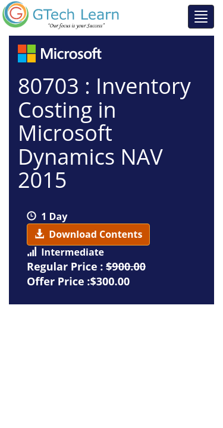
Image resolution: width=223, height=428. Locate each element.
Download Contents (88, 234)
